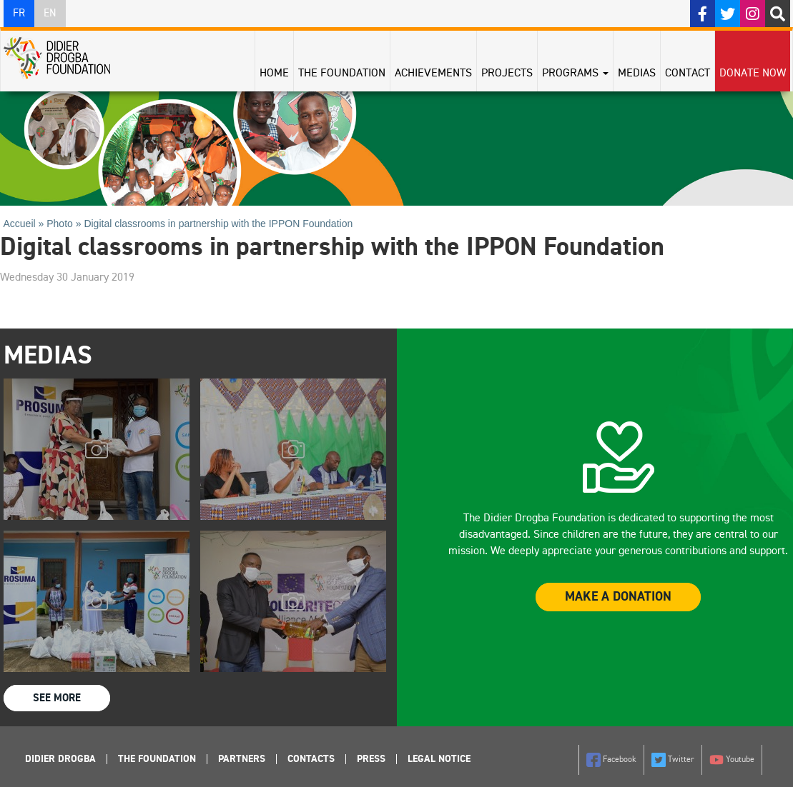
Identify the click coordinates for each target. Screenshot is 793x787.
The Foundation (341, 73)
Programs (575, 73)
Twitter (672, 760)
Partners (241, 759)
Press (371, 759)
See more (57, 698)
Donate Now (752, 73)
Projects (507, 73)
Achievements (433, 73)
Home (274, 73)
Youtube (731, 760)
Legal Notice (439, 759)
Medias (637, 73)
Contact (687, 73)
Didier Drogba (60, 759)
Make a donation (618, 597)
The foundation (157, 759)
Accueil (20, 223)
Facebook (611, 760)
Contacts (311, 759)
